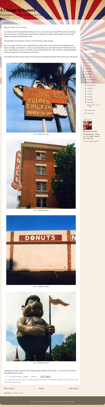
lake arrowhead (51, 379)
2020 (87, 60)
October (89, 82)
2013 (87, 74)
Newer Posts (9, 388)
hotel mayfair (42, 379)
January (89, 113)
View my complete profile (91, 141)
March (89, 102)
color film (24, 379)
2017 (87, 62)
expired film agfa (33, 379)
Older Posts (73, 388)
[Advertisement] (92, 28)
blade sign (12, 379)
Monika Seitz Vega (91, 131)
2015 (87, 68)
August (89, 88)
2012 (87, 77)
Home (41, 388)
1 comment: (33, 376)
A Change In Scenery (18, 10)
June (88, 94)
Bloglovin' (86, 43)
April (89, 99)
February (90, 110)
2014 (87, 71)
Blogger (72, 401)
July (88, 91)
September (90, 85)
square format (17, 382)
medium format (61, 379)
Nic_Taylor (58, 401)
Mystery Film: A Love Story (15, 27)
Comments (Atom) (17, 393)
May (88, 97)
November (90, 79)
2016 (87, 65)
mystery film (70, 379)
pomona (9, 382)
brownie (17, 379)
